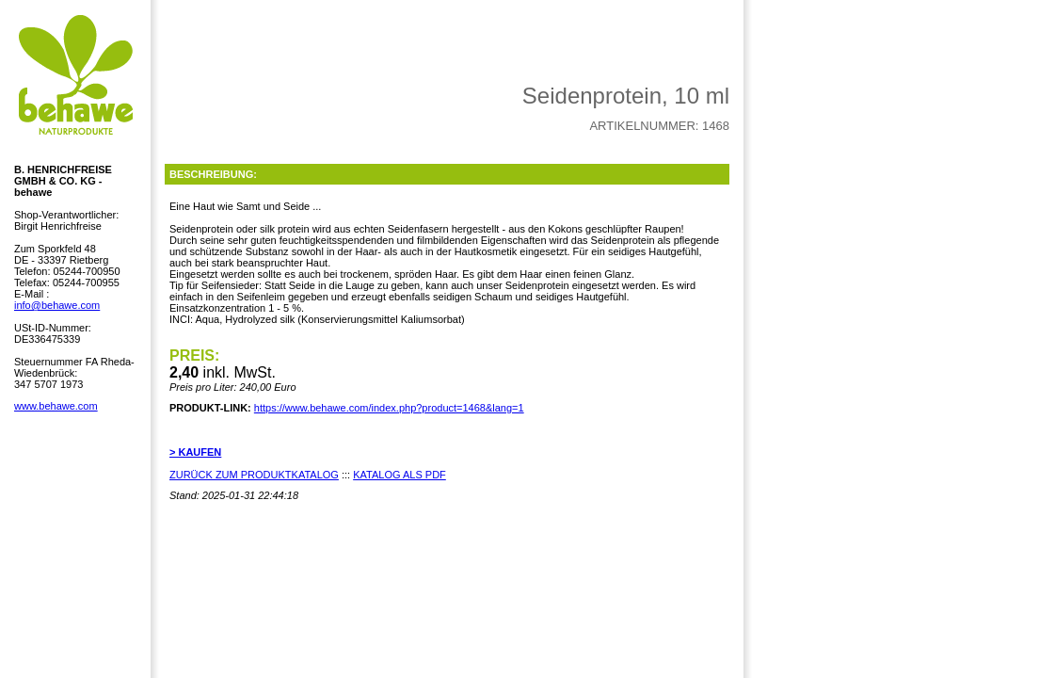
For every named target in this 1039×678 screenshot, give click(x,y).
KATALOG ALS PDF (399, 474)
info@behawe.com (57, 305)
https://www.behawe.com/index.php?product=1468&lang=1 (389, 407)
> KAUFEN (195, 452)
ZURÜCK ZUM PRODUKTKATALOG (254, 474)
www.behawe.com (56, 406)
